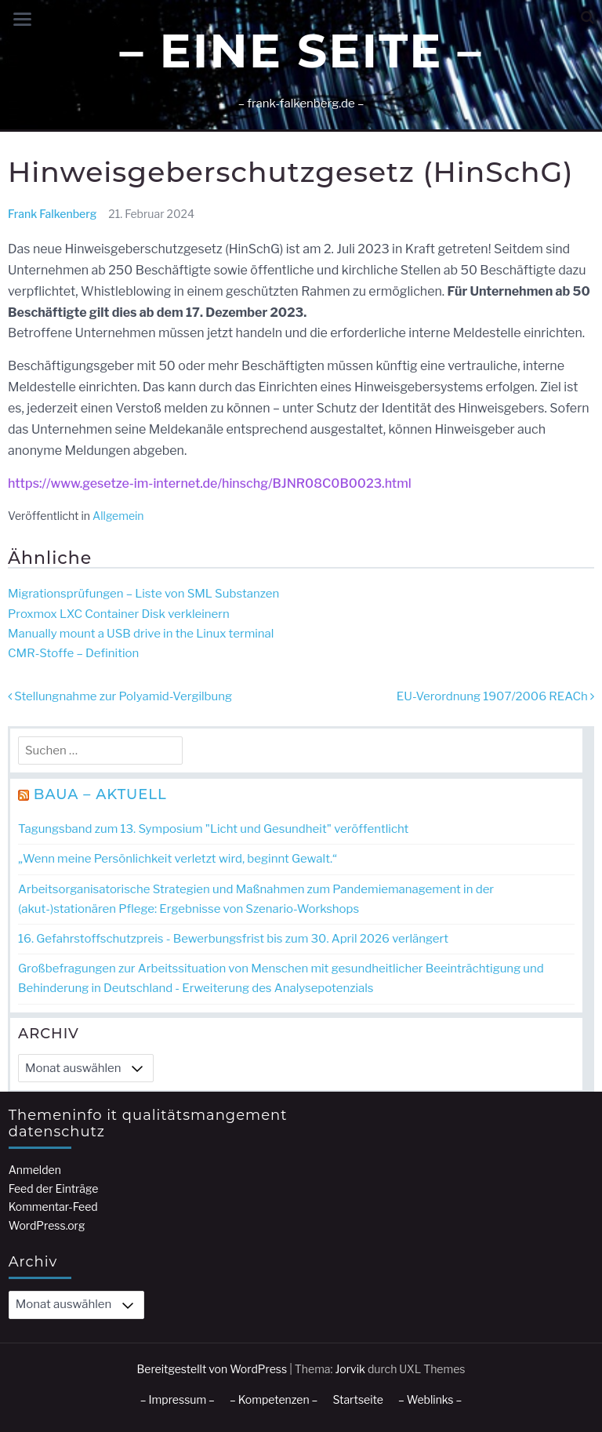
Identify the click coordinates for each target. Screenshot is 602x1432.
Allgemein (118, 515)
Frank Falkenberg (52, 213)
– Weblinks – (430, 1399)
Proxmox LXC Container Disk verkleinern (119, 614)
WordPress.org (47, 1225)
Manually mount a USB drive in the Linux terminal (141, 634)
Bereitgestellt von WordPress (212, 1369)
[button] (587, 17)
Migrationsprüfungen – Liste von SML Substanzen (143, 594)
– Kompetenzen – (274, 1399)
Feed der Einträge (54, 1188)
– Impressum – (177, 1399)
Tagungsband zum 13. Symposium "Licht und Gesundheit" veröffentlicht (213, 829)
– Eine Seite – (300, 50)
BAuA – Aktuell (100, 794)
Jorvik (350, 1369)
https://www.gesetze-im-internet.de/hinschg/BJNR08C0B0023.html (210, 483)
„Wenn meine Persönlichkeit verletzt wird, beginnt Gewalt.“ (177, 859)
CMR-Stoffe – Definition (73, 653)
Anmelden (35, 1169)
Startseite (357, 1399)
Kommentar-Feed (53, 1206)
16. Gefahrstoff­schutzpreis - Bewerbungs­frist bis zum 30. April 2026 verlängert (233, 939)
